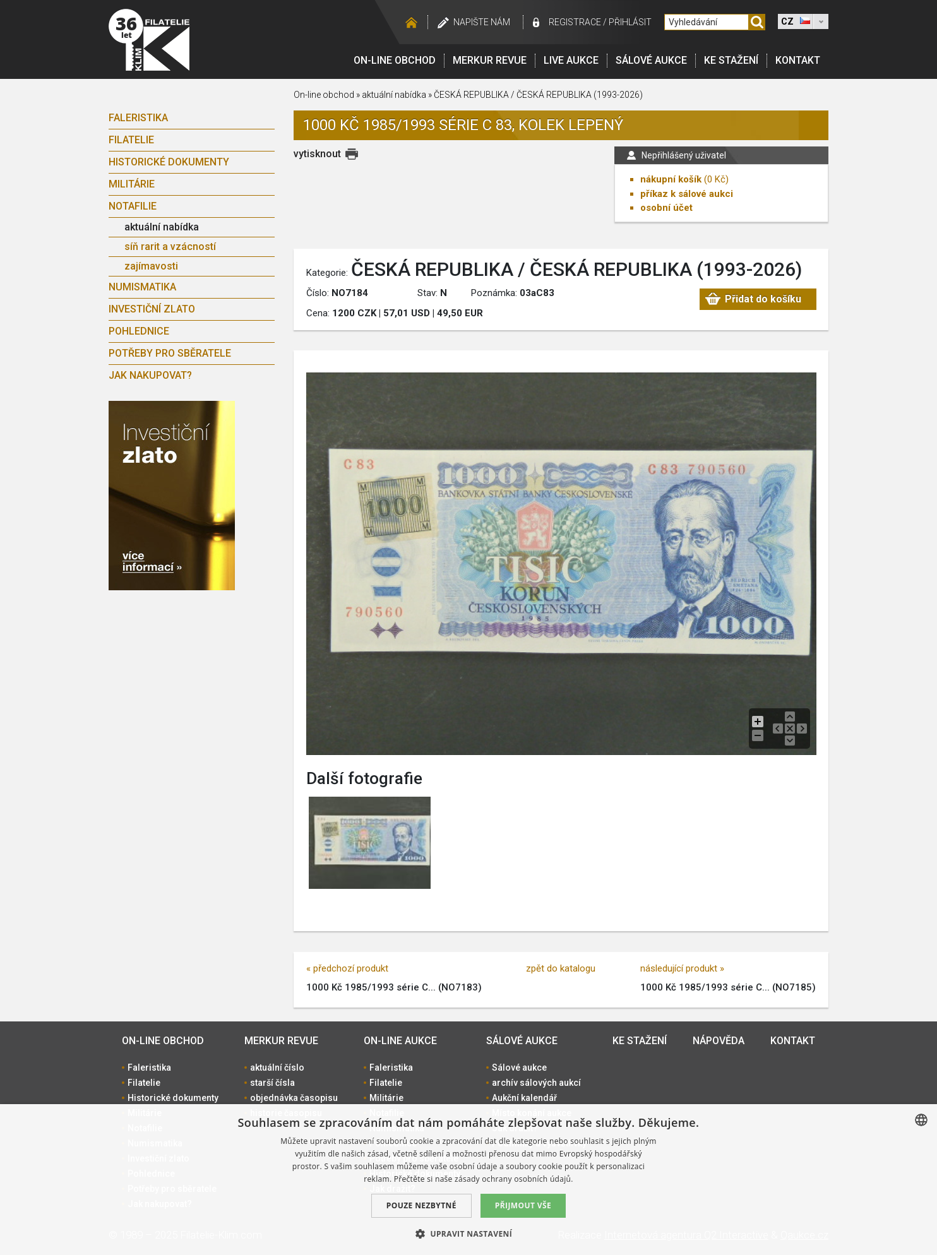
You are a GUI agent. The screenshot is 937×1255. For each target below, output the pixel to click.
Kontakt (797, 60)
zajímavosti (151, 266)
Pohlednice (139, 331)
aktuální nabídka (161, 227)
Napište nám (481, 22)
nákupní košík (670, 179)
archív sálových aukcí (536, 1083)
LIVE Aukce (571, 60)
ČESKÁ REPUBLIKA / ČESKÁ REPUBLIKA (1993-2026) (538, 95)
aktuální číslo (277, 1067)
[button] (468, 1233)
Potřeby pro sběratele (170, 353)
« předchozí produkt (347, 968)
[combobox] (921, 1120)
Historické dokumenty (169, 162)
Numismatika (142, 287)
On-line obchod (395, 60)
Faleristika (138, 118)
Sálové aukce (651, 60)
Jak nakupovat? (150, 375)
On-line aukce (400, 1041)
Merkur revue (490, 60)
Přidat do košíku (762, 300)
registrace (575, 22)
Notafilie (133, 206)
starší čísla (272, 1083)
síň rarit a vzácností (170, 247)
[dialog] (468, 1179)
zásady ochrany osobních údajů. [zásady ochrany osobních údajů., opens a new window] (514, 1179)
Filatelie (131, 140)
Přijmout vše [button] (523, 1205)
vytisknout (317, 154)
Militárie (132, 184)
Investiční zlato (152, 309)
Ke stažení (731, 60)
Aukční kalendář (524, 1098)
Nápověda (718, 1041)
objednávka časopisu (294, 1098)
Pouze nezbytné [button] (421, 1205)
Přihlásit (630, 22)
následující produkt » (682, 968)
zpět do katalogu (560, 968)
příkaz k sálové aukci (686, 193)
